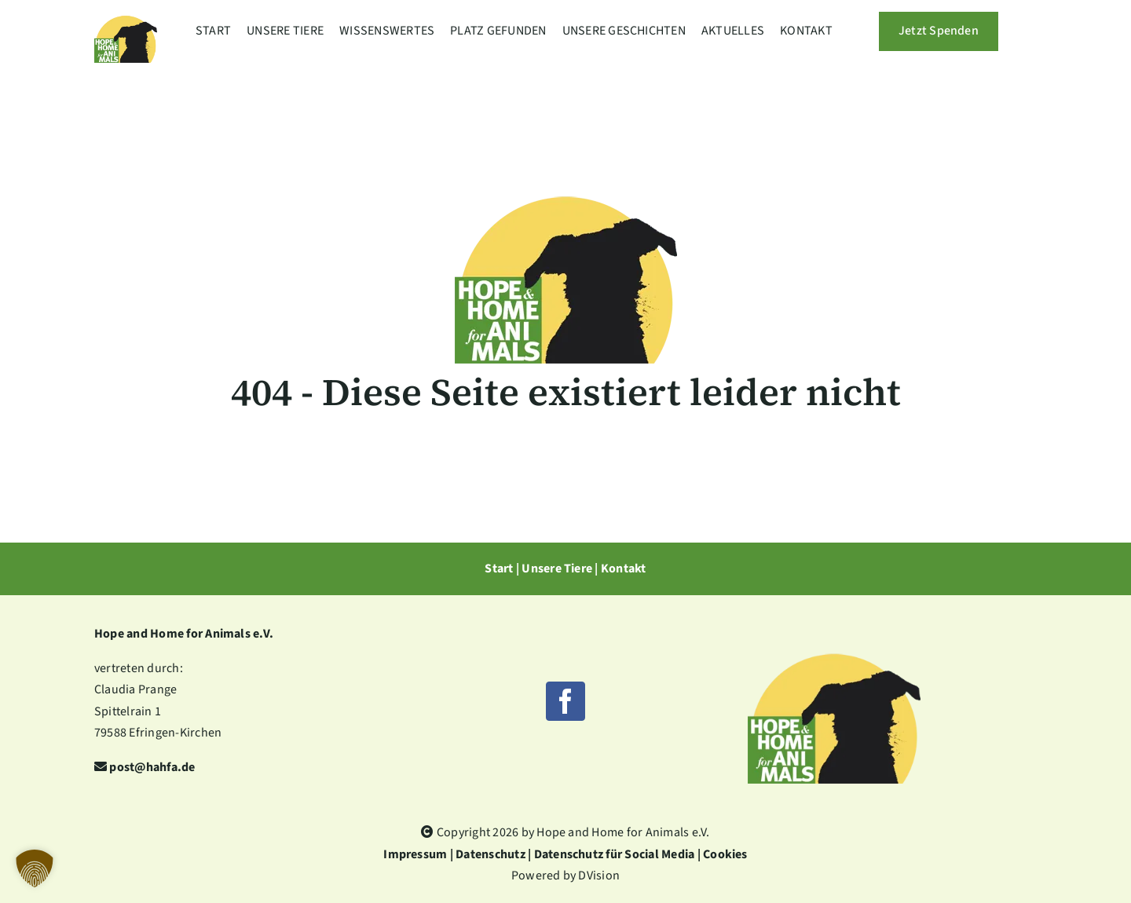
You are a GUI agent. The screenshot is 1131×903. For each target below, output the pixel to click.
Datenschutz (490, 854)
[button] (34, 868)
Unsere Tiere (557, 568)
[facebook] (565, 701)
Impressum (415, 854)
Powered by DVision (565, 875)
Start (499, 568)
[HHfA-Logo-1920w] (834, 617)
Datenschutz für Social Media (614, 854)
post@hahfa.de (152, 767)
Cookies (725, 854)
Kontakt (623, 568)
